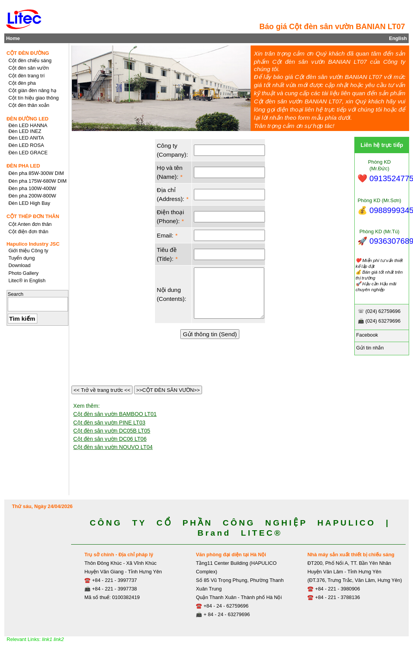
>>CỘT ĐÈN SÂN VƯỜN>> (168, 390)
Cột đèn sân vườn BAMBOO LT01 (115, 414)
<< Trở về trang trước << (102, 390)
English (398, 38)
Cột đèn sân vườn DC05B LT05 (111, 431)
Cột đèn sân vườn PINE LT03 (109, 422)
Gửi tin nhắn (369, 348)
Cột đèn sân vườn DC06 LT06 (110, 439)
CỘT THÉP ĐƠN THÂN (33, 216)
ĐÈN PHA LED (23, 166)
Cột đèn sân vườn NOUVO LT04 (113, 447)
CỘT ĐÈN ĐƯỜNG (28, 53)
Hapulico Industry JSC (33, 244)
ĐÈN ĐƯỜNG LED (28, 119)
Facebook (366, 335)
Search (16, 294)
